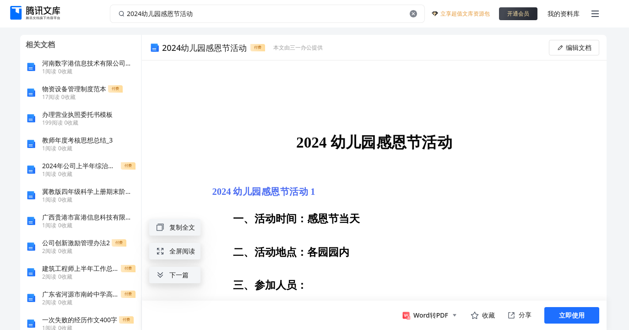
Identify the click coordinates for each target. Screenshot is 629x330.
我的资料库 (564, 13)
